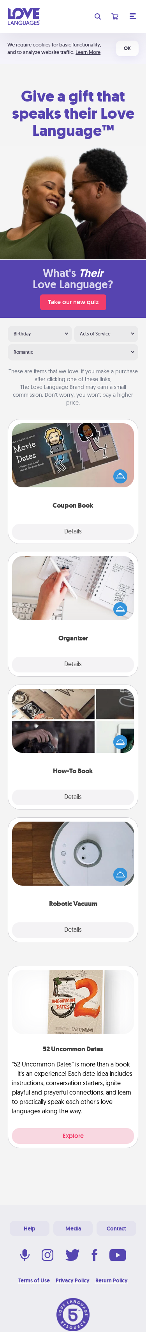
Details (73, 532)
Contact (116, 1228)
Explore (73, 1136)
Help (29, 1228)
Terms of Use (34, 1280)
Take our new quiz (73, 302)
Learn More (88, 52)
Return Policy (111, 1280)
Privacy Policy (73, 1280)
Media (73, 1228)
